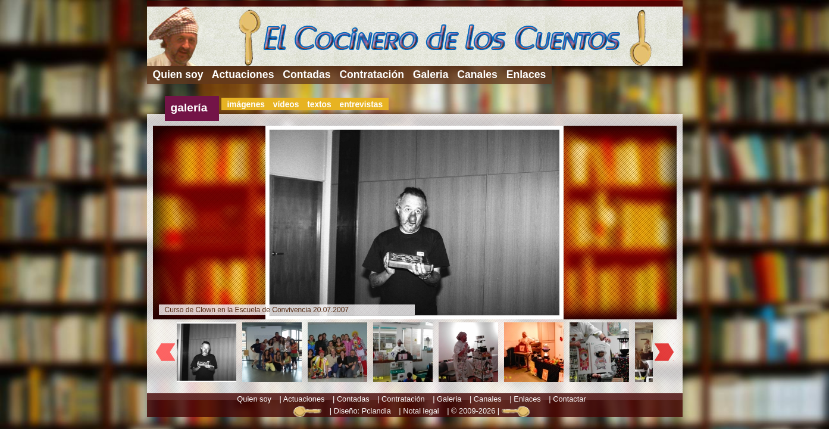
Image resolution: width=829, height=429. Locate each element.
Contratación (371, 74)
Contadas (306, 74)
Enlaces (526, 74)
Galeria (431, 74)
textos (319, 104)
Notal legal (421, 410)
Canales (477, 74)
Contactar (569, 398)
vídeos (286, 104)
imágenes (246, 104)
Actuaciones (243, 74)
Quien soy (178, 74)
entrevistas (361, 104)
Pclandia (376, 410)
